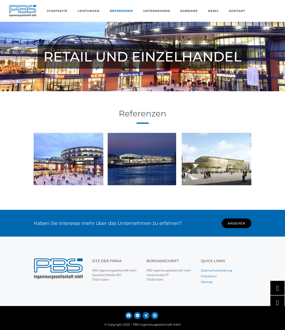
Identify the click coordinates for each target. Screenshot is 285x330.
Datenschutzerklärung (216, 270)
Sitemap (207, 282)
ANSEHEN (236, 223)
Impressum (209, 276)
